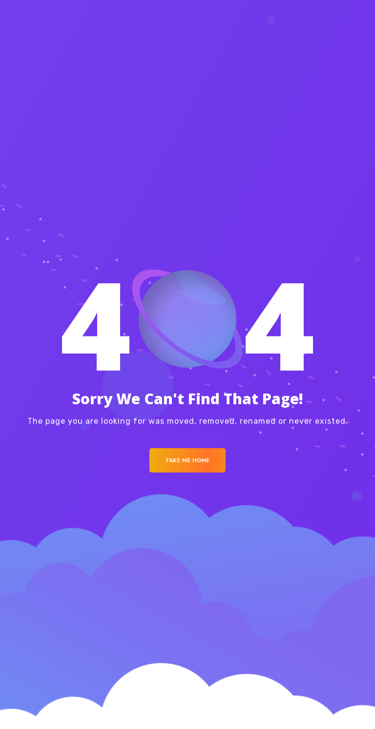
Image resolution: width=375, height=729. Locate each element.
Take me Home (187, 460)
